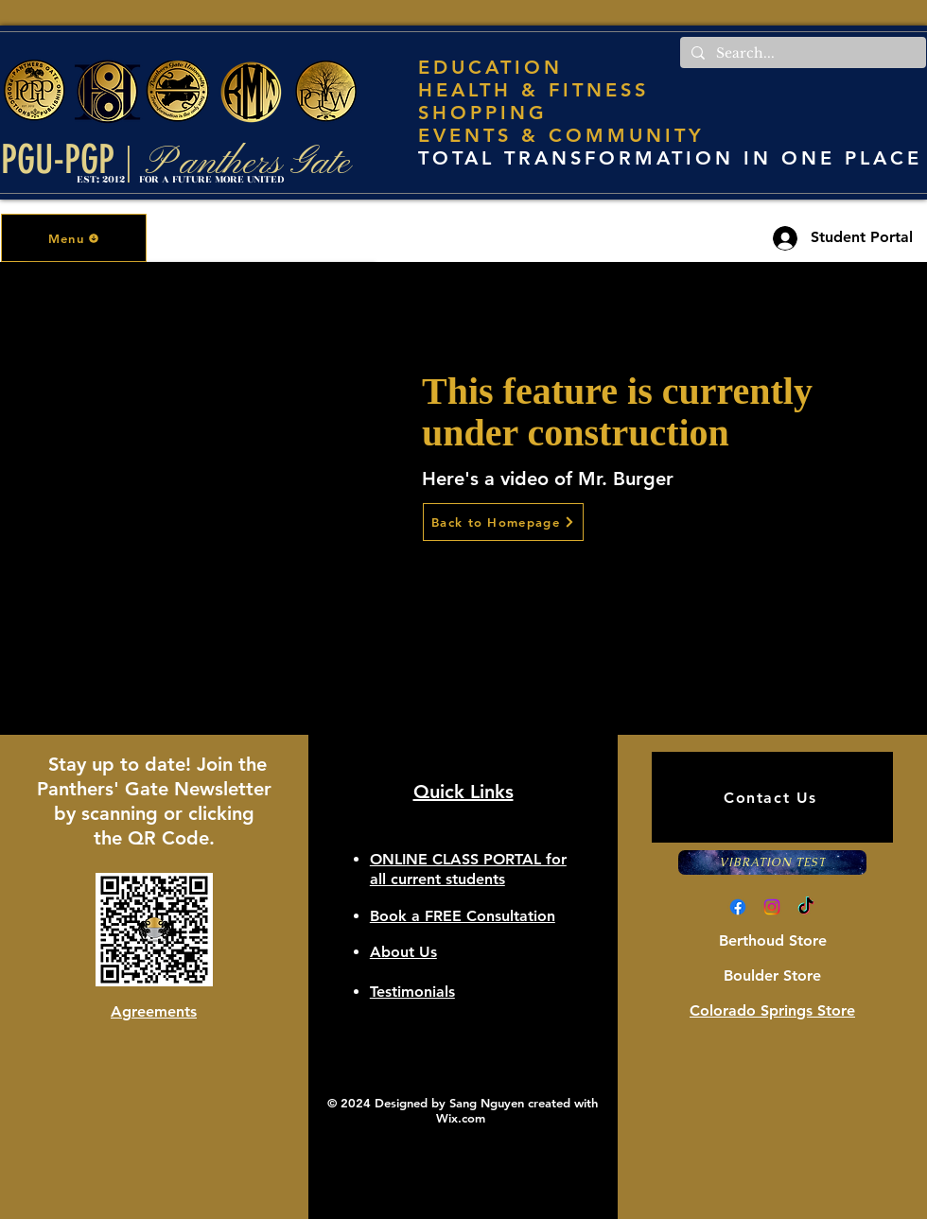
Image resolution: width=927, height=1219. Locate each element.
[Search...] (801, 54)
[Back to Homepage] (503, 522)
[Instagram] (771, 907)
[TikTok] (806, 907)
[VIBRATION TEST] (772, 862)
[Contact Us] (772, 797)
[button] (74, 238)
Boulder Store (772, 975)
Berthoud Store (773, 940)
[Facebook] (737, 907)
